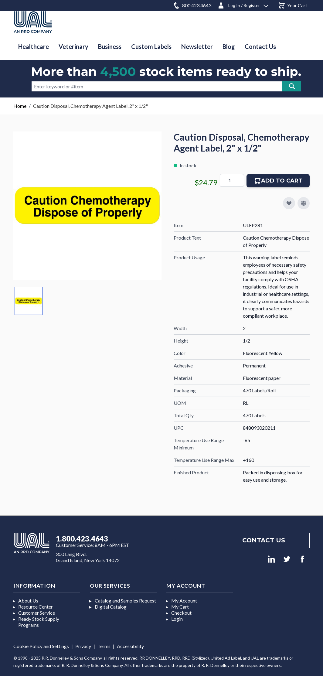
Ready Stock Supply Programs (38, 622)
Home (19, 106)
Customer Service (36, 613)
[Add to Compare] (304, 203)
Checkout (181, 613)
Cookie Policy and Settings (41, 646)
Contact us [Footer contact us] (263, 540)
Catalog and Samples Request (125, 600)
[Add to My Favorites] (289, 203)
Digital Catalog (111, 606)
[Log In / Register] (242, 4)
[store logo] (32, 22)
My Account (184, 600)
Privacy (83, 646)
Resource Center (35, 606)
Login (177, 619)
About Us (28, 600)
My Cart (180, 606)
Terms (103, 646)
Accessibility (130, 646)
